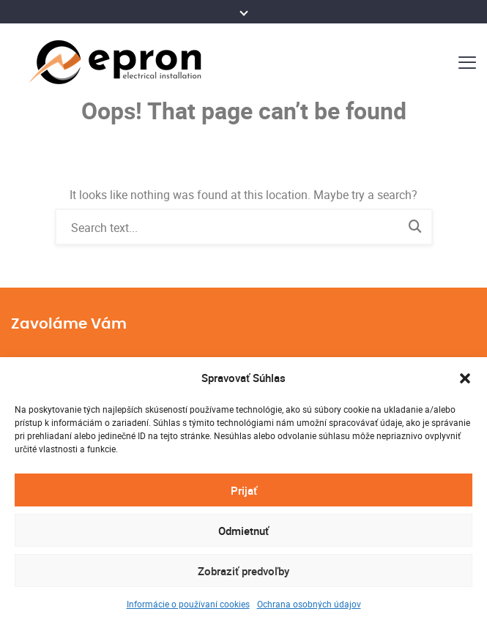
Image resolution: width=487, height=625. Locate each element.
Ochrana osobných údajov (309, 604)
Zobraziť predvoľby (243, 571)
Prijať (244, 490)
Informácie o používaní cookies (188, 604)
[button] (465, 378)
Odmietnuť (243, 530)
